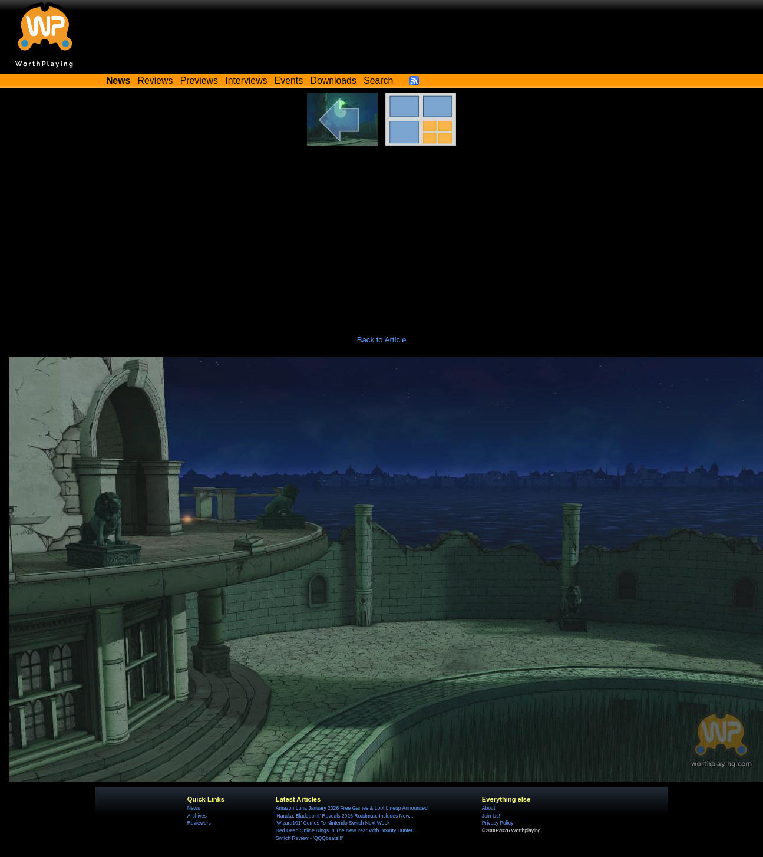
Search (378, 80)
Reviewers (199, 823)
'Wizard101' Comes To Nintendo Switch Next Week (333, 823)
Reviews (155, 80)
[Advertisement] (381, 234)
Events (289, 80)
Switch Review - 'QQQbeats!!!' (309, 838)
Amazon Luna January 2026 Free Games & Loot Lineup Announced (352, 808)
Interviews (246, 80)
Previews (199, 80)
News (193, 808)
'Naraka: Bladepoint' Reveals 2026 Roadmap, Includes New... (345, 816)
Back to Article (382, 339)
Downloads (333, 80)
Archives (197, 816)
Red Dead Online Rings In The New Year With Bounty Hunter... (346, 830)
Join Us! (491, 816)
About (488, 808)
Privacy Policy (497, 823)
